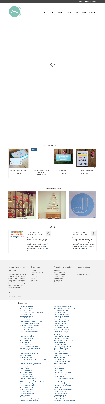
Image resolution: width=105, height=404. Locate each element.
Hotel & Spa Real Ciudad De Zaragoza (31, 312)
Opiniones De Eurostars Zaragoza (30, 348)
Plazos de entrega (59, 276)
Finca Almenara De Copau (28, 384)
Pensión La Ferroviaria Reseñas (63, 333)
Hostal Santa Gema (60, 374)
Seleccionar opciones (86, 177)
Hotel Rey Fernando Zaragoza (29, 331)
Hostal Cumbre (58, 370)
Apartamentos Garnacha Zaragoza (64, 380)
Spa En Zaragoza (59, 335)
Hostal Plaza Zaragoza (26, 374)
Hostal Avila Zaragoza (60, 382)
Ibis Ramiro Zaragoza (26, 338)
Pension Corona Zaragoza (61, 331)
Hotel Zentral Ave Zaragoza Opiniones (31, 321)
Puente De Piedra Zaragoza (62, 350)
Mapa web (57, 284)
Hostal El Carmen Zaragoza (62, 314)
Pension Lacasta (59, 387)
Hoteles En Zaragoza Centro (62, 346)
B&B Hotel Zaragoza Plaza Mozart (30, 365)
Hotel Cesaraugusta (26, 352)
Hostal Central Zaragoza (27, 376)
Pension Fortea (58, 367)
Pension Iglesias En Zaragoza (63, 361)
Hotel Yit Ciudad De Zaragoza (29, 318)
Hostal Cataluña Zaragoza (61, 337)
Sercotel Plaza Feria (60, 352)
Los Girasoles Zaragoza (61, 310)
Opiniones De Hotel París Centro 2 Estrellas (33, 359)
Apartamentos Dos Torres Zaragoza (64, 400)
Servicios (60, 12)
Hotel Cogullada (25, 395)
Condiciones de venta (60, 274)
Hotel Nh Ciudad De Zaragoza (29, 346)
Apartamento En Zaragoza (61, 338)
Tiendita (51, 12)
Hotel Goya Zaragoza (26, 367)
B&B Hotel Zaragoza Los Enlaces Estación (32, 382)
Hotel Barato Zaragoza (60, 312)
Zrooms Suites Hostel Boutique (63, 389)
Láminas (33, 274)
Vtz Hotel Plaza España (61, 399)
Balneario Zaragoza (60, 363)
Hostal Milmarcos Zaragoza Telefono (64, 308)
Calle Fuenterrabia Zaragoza (62, 355)
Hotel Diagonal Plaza (26, 344)
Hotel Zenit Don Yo (25, 333)
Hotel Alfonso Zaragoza (27, 329)
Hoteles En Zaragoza (26, 372)
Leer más (84, 249)
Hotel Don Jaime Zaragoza (28, 380)
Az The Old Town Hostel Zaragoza (64, 378)
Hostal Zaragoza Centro (27, 393)
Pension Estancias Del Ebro (62, 391)
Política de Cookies (59, 272)
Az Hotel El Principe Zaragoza (63, 306)
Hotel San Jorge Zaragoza (61, 316)
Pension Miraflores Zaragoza (62, 320)
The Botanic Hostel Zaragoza (28, 397)
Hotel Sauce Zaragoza (26, 314)
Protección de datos (60, 282)
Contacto (92, 12)
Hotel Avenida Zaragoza (27, 335)
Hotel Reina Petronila (26, 370)
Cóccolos (34, 276)
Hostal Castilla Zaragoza (61, 393)
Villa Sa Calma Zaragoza (61, 329)
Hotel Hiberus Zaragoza (27, 387)
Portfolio (69, 12)
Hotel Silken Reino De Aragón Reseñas (31, 399)
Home (44, 12)
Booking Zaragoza (59, 342)
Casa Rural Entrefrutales (61, 348)
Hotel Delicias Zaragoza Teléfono (63, 340)
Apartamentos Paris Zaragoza (63, 372)
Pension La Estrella (59, 357)
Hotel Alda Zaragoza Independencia (30, 363)
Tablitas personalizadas (38, 272)
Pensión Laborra (59, 376)
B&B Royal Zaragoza (60, 323)
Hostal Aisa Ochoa (59, 359)
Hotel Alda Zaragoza (60, 395)
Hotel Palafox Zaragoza (27, 350)
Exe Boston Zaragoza (26, 306)
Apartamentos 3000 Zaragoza (62, 385)
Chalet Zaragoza (59, 368)
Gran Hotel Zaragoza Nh (27, 337)
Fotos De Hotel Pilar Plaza (28, 378)
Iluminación (34, 282)
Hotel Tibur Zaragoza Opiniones (29, 325)
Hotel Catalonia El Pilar (27, 340)
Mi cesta (90, 1)
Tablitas (33, 270)
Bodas (33, 278)
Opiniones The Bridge (60, 397)
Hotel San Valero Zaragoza (28, 385)
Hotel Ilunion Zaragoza (26, 308)
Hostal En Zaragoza (60, 321)
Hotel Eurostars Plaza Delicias (29, 353)
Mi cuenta (81, 1)
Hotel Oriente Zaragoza (61, 353)
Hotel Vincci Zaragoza (26, 327)
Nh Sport (22, 361)
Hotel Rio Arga (24, 342)
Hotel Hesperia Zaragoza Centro (29, 323)
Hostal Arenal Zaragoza (27, 391)
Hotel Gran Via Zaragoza (27, 320)
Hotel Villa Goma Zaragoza (62, 327)
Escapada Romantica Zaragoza (63, 365)
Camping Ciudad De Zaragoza (29, 400)
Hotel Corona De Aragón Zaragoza (64, 384)
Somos (84, 12)
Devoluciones (58, 280)
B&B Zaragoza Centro (26, 316)
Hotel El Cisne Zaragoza (27, 389)
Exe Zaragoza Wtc (25, 310)
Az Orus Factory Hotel (26, 355)
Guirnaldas (34, 280)
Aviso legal (57, 270)
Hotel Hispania (24, 368)
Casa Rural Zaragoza (60, 318)
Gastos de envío (58, 278)
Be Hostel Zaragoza (60, 344)
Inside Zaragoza (58, 325)
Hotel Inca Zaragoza (26, 357)
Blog (76, 12)
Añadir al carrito (18, 176)
